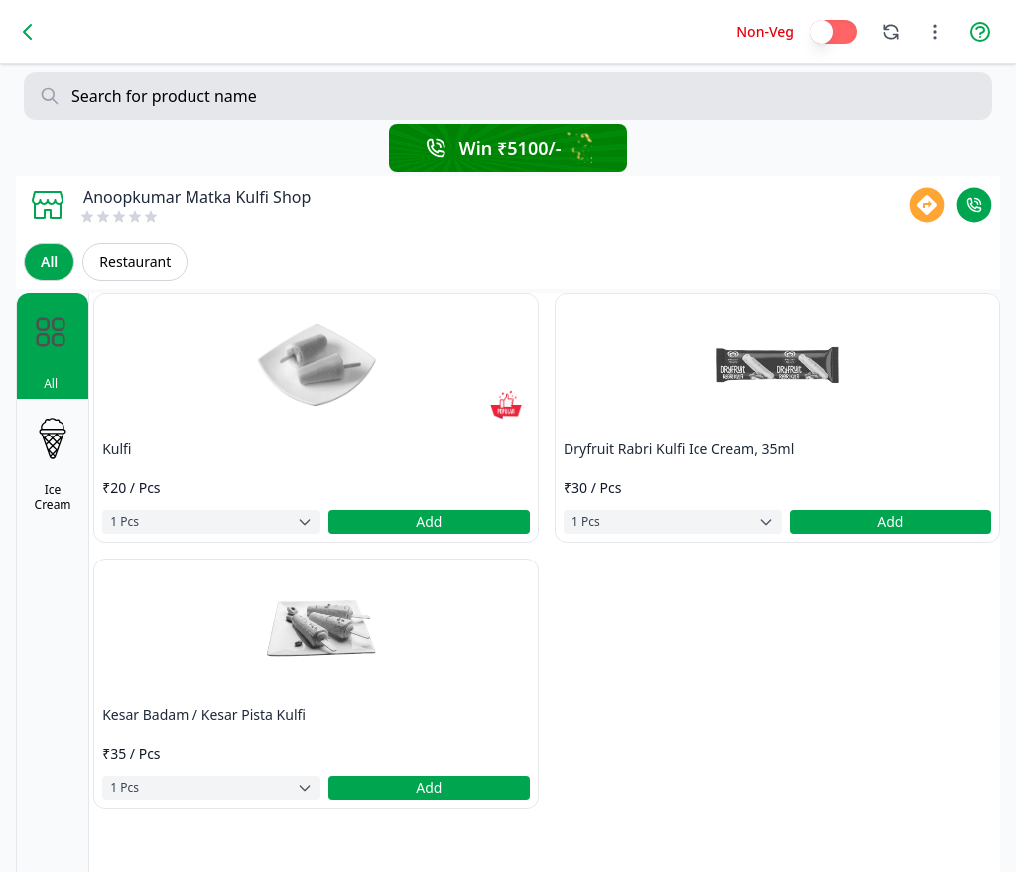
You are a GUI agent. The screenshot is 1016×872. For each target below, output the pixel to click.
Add (429, 521)
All (49, 261)
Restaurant (135, 261)
